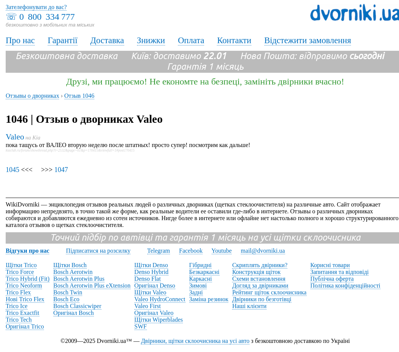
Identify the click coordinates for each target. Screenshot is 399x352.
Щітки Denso (151, 265)
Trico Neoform (24, 285)
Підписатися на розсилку (98, 250)
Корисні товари (330, 265)
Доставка (107, 40)
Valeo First (147, 306)
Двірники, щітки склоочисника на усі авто (195, 341)
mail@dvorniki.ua (263, 250)
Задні (196, 292)
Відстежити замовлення (307, 40)
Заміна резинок (209, 299)
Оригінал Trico (25, 326)
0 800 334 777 (47, 17)
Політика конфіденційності (345, 285)
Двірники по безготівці (261, 299)
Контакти (234, 40)
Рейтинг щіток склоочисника (269, 292)
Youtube (222, 250)
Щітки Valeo (150, 292)
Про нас (20, 40)
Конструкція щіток (256, 272)
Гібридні (200, 265)
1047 (61, 170)
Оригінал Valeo (153, 313)
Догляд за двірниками (260, 285)
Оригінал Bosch (73, 313)
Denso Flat (147, 278)
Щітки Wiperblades (158, 319)
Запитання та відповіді (339, 272)
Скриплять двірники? (259, 265)
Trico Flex (18, 292)
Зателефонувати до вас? (36, 7)
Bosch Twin (67, 292)
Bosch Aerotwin (73, 272)
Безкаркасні (204, 272)
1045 (12, 170)
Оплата (191, 40)
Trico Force (20, 272)
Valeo (15, 136)
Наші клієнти (249, 306)
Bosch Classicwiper (77, 306)
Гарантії (63, 40)
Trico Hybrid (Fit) (28, 278)
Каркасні (200, 278)
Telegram (158, 250)
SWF (140, 326)
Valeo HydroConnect (159, 299)
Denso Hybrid (151, 272)
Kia (37, 138)
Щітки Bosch (70, 265)
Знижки (151, 40)
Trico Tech (19, 319)
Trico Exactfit (22, 313)
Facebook (191, 250)
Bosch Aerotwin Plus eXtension (92, 285)
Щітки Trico (21, 265)
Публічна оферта (332, 278)
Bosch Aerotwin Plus (78, 278)
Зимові (198, 285)
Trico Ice (17, 306)
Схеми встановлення (258, 278)
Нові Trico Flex (25, 299)
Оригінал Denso (154, 285)
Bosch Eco (66, 299)
